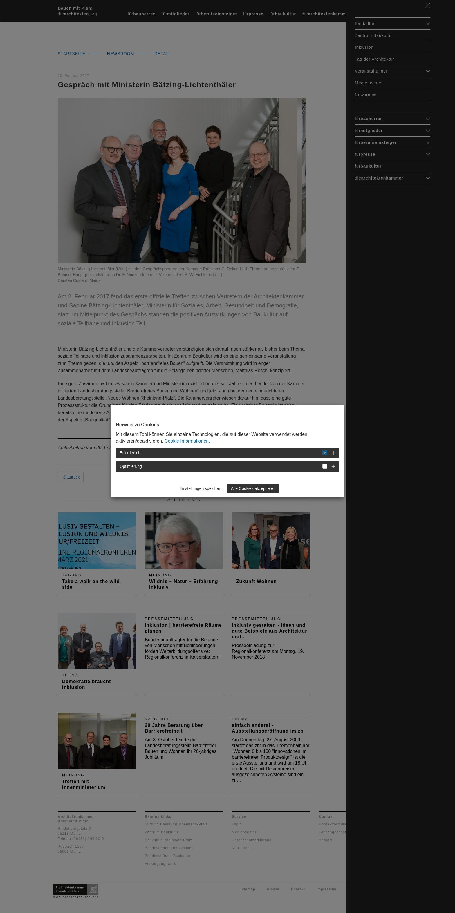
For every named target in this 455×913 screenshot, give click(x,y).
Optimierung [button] (131, 466)
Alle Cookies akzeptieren (253, 488)
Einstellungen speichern (201, 488)
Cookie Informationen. (187, 441)
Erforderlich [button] (130, 452)
